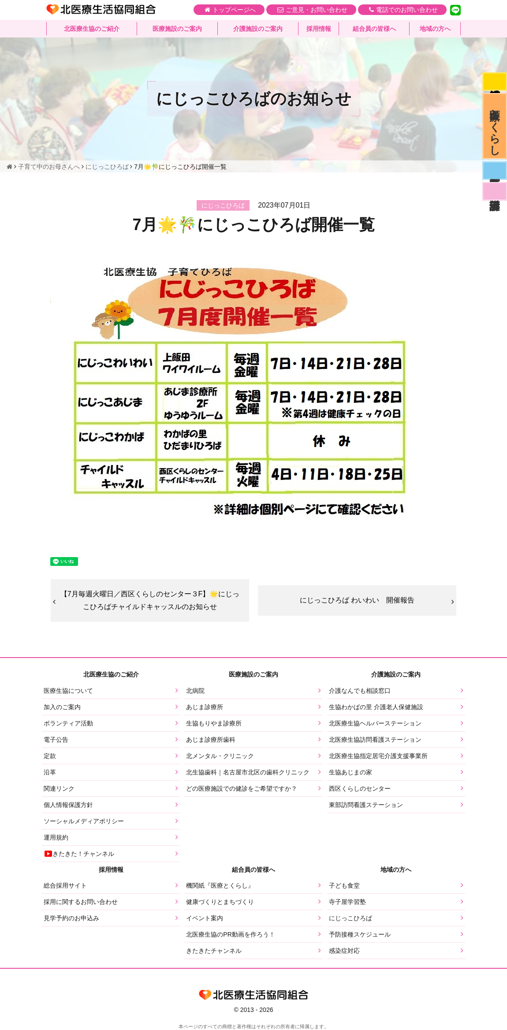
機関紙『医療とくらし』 (220, 885)
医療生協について (68, 690)
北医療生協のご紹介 (91, 28)
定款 (50, 755)
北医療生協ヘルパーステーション (375, 723)
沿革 (50, 772)
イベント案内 (204, 918)
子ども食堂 (344, 885)
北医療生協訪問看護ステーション (375, 739)
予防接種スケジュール (360, 934)
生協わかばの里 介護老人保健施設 (376, 706)
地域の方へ (435, 28)
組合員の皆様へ (374, 28)
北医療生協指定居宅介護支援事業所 (378, 755)
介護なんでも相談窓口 (360, 690)
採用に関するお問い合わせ (81, 901)
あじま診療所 (204, 706)
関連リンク (59, 788)
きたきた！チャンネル (79, 853)
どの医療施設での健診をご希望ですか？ (241, 788)
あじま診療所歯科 (210, 739)
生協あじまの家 (350, 772)
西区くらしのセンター (360, 788)
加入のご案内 (62, 706)
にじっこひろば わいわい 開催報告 (357, 600)
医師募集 (494, 170)
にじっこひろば (350, 918)
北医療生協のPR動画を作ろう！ (230, 934)
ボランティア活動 (68, 723)
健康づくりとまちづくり (220, 901)
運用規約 (56, 837)
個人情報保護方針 (68, 804)
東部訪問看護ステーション (366, 804)
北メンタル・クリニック (220, 755)
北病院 (195, 690)
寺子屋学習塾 (347, 901)
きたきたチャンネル (214, 950)
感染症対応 (494, 81)
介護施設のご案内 (258, 28)
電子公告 (56, 739)
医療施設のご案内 (177, 28)
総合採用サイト (65, 885)
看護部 (494, 191)
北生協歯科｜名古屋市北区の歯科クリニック (247, 772)
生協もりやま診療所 (214, 723)
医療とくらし (495, 126)
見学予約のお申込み (71, 918)
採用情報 (318, 28)
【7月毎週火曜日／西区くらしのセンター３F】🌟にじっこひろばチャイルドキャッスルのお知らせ (150, 600)
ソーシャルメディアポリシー (84, 821)
